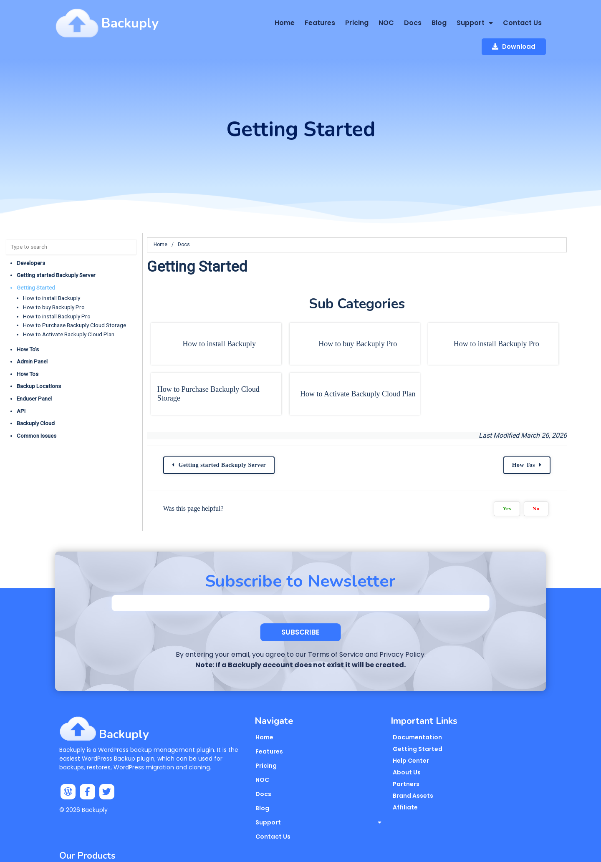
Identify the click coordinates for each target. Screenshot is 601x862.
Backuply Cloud (36, 398)
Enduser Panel (34, 374)
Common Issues (36, 411)
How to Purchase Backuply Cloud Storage (74, 300)
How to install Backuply (51, 273)
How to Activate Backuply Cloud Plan (68, 309)
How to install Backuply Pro (57, 291)
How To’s (28, 324)
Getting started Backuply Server (56, 250)
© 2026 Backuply (83, 789)
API (21, 386)
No (566, 484)
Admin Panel (32, 336)
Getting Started (36, 263)
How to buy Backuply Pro (54, 282)
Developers (31, 237)
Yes (537, 484)
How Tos (27, 349)
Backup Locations (39, 361)
